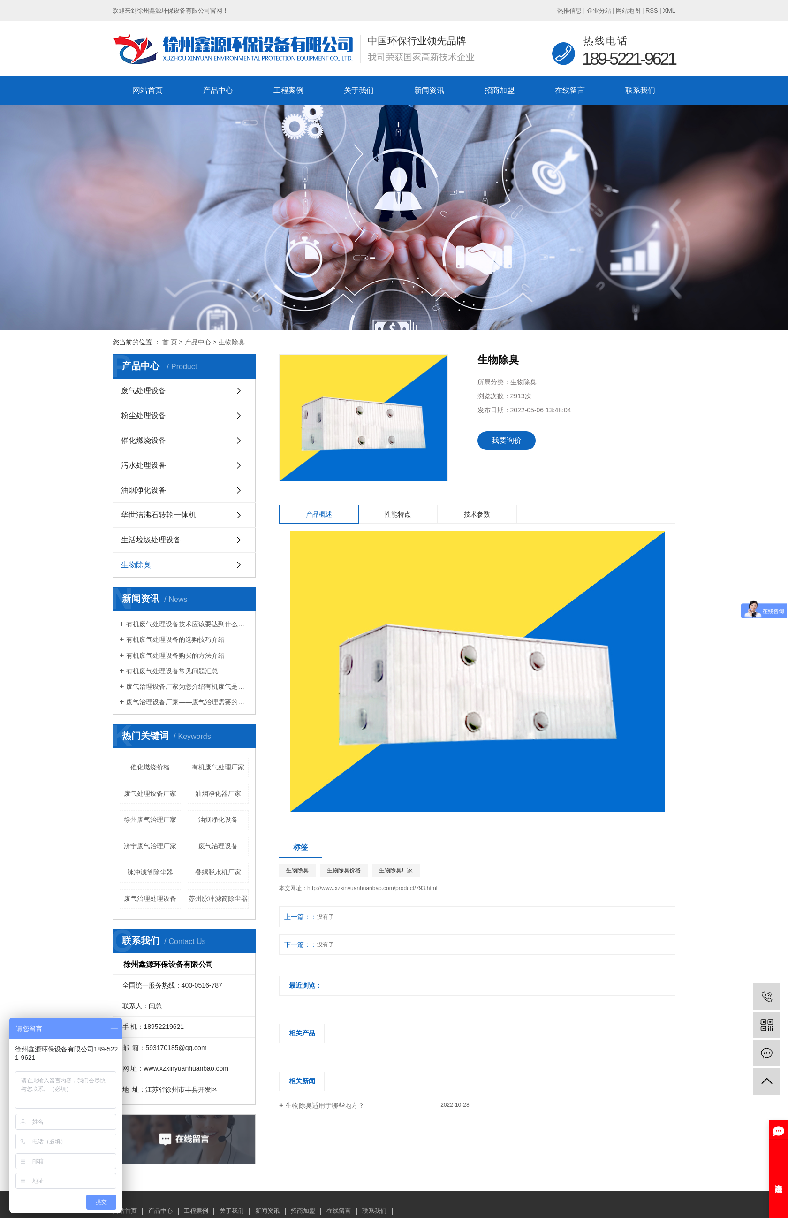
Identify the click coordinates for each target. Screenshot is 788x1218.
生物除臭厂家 (396, 870)
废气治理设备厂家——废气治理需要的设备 (187, 702)
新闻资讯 (429, 90)
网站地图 (628, 10)
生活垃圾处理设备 (151, 540)
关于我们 (359, 90)
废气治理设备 (218, 846)
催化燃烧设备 (143, 440)
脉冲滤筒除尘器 (150, 872)
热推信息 (569, 10)
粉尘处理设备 (143, 415)
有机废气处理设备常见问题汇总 (172, 671)
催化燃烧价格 (150, 767)
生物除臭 (232, 342)
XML (669, 10)
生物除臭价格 (344, 870)
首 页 (169, 342)
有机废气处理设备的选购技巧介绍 (175, 639)
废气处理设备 (143, 391)
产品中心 (218, 90)
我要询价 (507, 440)
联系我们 (640, 90)
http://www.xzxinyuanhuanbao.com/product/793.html (372, 888)
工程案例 (288, 90)
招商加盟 (500, 90)
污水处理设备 (143, 465)
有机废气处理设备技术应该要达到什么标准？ (187, 624)
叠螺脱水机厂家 (218, 872)
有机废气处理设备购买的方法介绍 (175, 655)
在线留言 (570, 90)
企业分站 (599, 10)
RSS (651, 10)
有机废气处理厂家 (218, 767)
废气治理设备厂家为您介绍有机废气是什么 (187, 686)
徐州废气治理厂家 (150, 819)
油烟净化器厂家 (218, 793)
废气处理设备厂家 (150, 793)
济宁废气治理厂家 (150, 846)
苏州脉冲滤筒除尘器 (218, 898)
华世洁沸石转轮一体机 (158, 515)
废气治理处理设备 (150, 898)
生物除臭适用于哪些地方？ (325, 1105)
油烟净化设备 (143, 490)
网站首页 (148, 90)
